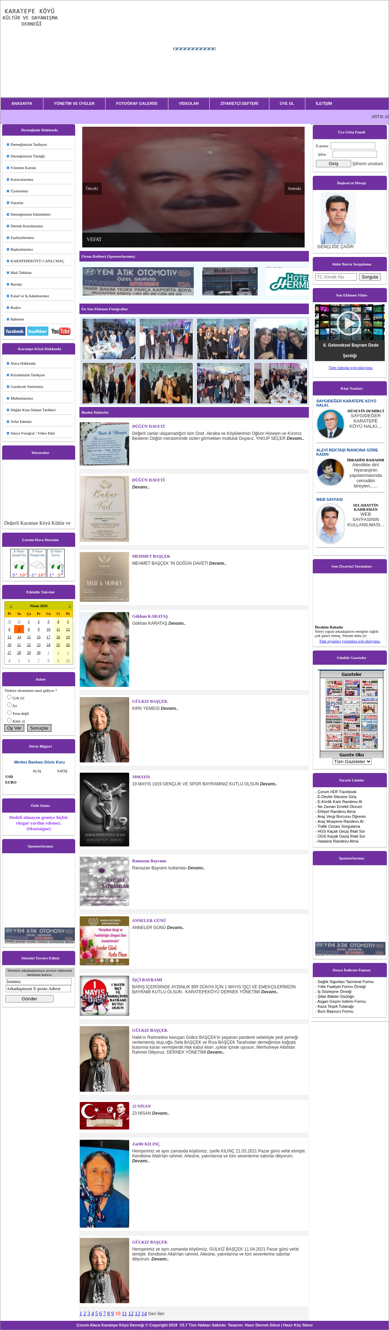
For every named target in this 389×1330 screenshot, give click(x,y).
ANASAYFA (21, 103)
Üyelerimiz (17, 191)
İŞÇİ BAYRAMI (146, 979)
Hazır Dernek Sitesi (262, 1325)
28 (19, 652)
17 (48, 637)
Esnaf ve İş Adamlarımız (28, 296)
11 (58, 629)
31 (19, 621)
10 (48, 629)
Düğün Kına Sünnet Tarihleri (31, 410)
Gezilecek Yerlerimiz (25, 386)
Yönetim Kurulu (21, 168)
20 (9, 645)
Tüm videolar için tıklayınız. (351, 367)
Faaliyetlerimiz (20, 237)
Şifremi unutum (367, 163)
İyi (15, 705)
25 (58, 645)
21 (19, 645)
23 (39, 645)
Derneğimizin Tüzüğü (26, 156)
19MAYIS (140, 776)
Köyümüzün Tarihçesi (26, 375)
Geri (152, 1313)
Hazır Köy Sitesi (297, 1325)
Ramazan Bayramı (148, 860)
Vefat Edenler (19, 421)
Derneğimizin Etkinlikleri (28, 214)
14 (19, 637)
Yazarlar (15, 202)
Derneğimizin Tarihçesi (27, 144)
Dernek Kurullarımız (25, 226)
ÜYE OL (287, 103)
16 (39, 637)
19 (68, 637)
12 (68, 629)
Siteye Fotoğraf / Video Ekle (31, 433)
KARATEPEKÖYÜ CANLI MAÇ (35, 261)
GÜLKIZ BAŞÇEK (149, 701)
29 (29, 652)
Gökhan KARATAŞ (149, 616)
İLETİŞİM (324, 103)
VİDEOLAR (189, 103)
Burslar (14, 284)
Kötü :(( (19, 721)
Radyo (14, 307)
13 (9, 637)
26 (68, 645)
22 (29, 645)
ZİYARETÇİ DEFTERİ (239, 103)
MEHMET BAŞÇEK (150, 556)
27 (9, 652)
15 (29, 637)
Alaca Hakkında (21, 363)
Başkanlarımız (20, 249)
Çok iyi (18, 698)
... (365, 421)
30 (9, 621)
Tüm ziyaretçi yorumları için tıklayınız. (350, 641)
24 (48, 645)
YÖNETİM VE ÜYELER (74, 103)
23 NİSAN (141, 1106)
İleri (160, 1313)
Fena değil (21, 713)
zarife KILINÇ (145, 1144)
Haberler (15, 319)
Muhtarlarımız (20, 398)
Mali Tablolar (19, 272)
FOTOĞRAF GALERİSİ (136, 103)
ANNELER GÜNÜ (148, 920)
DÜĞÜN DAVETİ (148, 426)
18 (58, 637)
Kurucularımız (20, 179)
